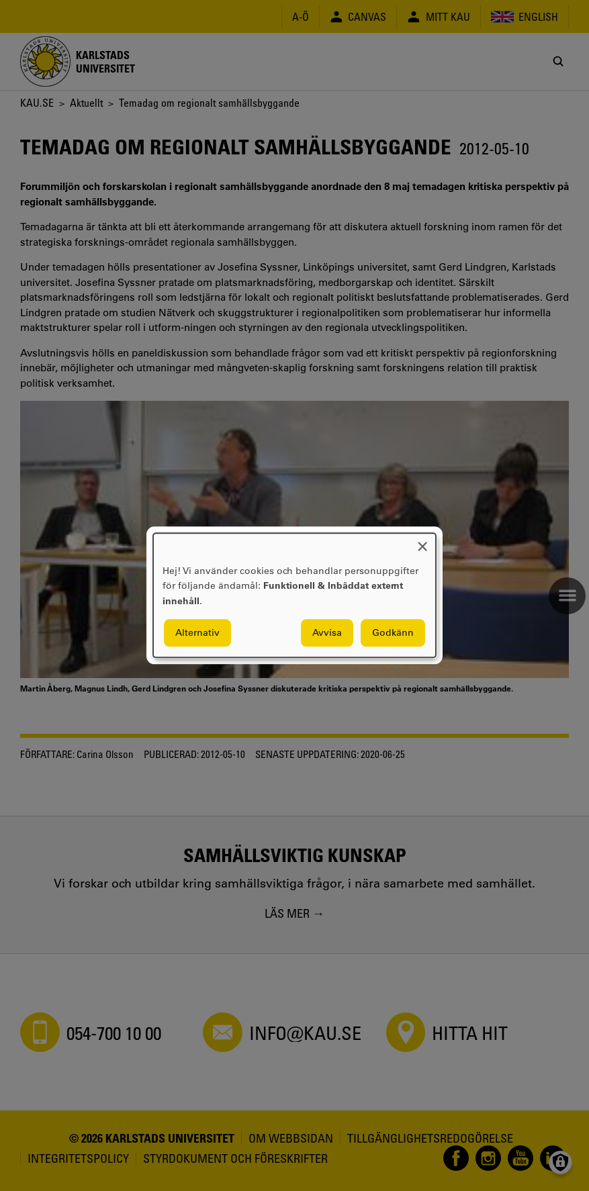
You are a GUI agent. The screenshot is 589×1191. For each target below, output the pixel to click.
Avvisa (327, 633)
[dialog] (294, 595)
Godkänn (393, 633)
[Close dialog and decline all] (422, 541)
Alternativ (197, 633)
